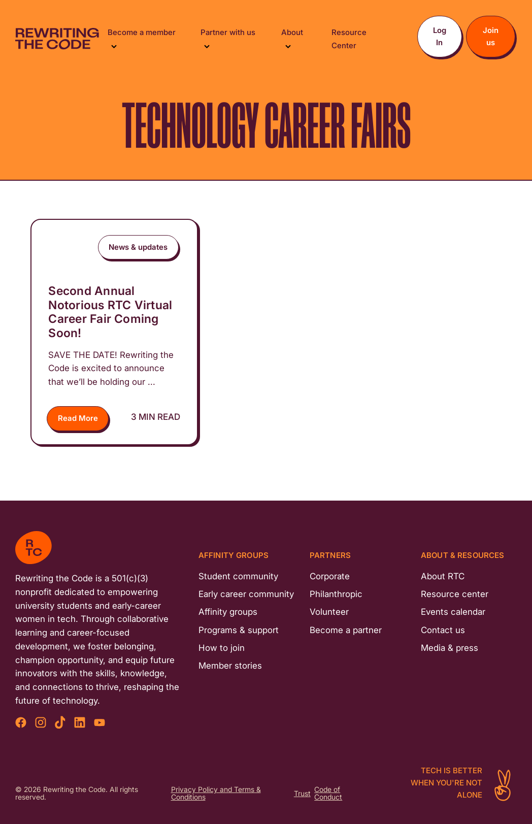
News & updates (138, 247)
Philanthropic (336, 594)
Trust (302, 794)
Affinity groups (227, 612)
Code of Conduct (328, 793)
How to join (221, 648)
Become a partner (346, 630)
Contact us (443, 630)
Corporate (330, 576)
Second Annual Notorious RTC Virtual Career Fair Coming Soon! (110, 312)
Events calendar (453, 612)
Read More (78, 418)
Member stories (230, 666)
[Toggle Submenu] (114, 46)
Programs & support (238, 630)
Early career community (246, 594)
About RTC (442, 576)
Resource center (454, 594)
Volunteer (329, 612)
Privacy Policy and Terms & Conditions (216, 793)
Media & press (449, 648)
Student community (238, 576)
